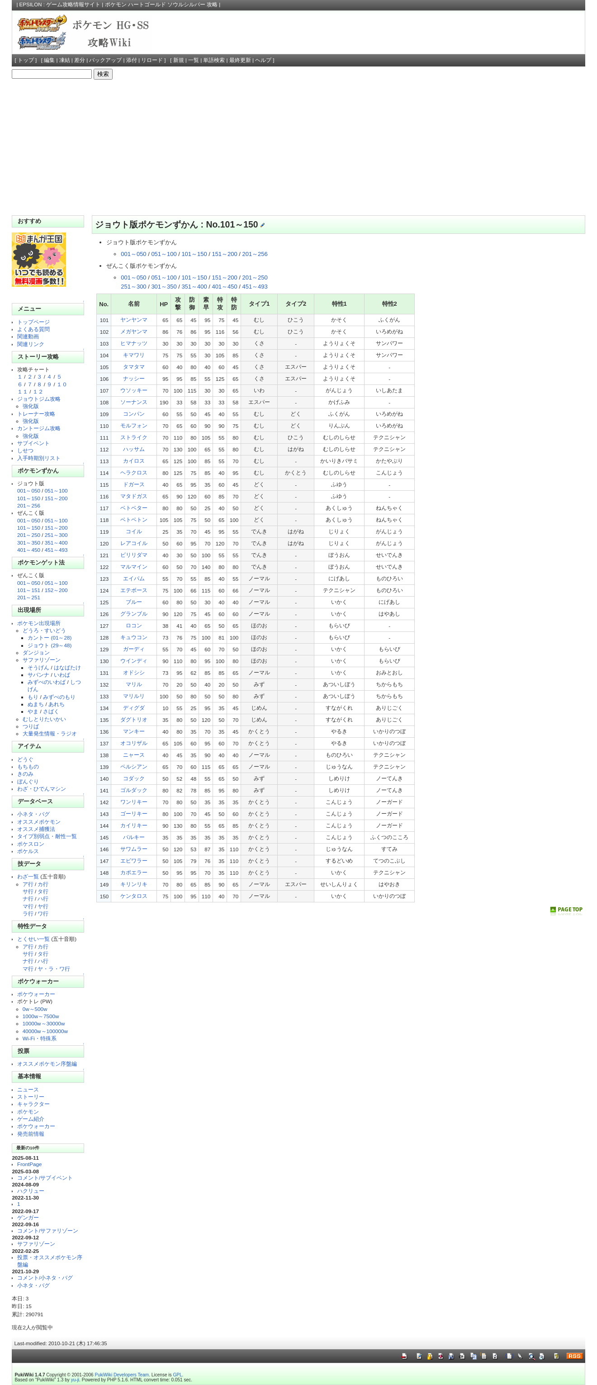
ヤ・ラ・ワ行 (54, 969)
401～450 (28, 550)
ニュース (28, 1089)
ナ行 (28, 898)
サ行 (28, 891)
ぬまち (36, 704)
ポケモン (28, 1112)
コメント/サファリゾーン (47, 1230)
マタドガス (133, 496)
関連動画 (28, 336)
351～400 (56, 542)
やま (33, 711)
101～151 (28, 590)
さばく (51, 711)
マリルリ (134, 696)
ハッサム (134, 449)
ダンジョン (36, 652)
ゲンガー (28, 1217)
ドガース (134, 484)
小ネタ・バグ (33, 814)
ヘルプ (263, 60)
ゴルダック (133, 790)
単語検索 (214, 60)
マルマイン (133, 566)
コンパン (134, 414)
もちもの (28, 766)
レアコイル (133, 543)
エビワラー (133, 860)
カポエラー (133, 872)
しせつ (25, 450)
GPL (177, 1374)
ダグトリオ (133, 719)
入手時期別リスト (39, 458)
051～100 (56, 490)
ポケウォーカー (36, 994)
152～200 (56, 590)
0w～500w (35, 1009)
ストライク (133, 437)
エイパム (134, 578)
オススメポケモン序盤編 (47, 1064)
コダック (134, 778)
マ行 (28, 906)
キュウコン (133, 637)
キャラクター (33, 1104)
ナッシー (134, 378)
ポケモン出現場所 (39, 623)
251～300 (56, 535)
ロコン (134, 625)
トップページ (33, 322)
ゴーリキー (133, 813)
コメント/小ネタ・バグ (45, 1278)
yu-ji (75, 1379)
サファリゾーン (42, 660)
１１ (22, 391)
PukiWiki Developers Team (122, 1374)
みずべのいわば (47, 682)
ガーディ (134, 649)
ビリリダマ (133, 555)
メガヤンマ (133, 331)
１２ (38, 391)
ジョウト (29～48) (49, 645)
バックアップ (105, 60)
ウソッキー (133, 390)
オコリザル (133, 743)
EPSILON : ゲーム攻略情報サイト (60, 4)
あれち (56, 704)
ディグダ (134, 708)
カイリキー (133, 825)
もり (33, 697)
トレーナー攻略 (36, 414)
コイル (134, 531)
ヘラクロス (133, 472)
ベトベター (133, 508)
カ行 (43, 884)
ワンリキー (133, 802)
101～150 (28, 498)
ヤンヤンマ (133, 320)
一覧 (193, 60)
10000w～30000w (44, 1023)
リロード (152, 60)
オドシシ (134, 672)
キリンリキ (133, 884)
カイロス (134, 461)
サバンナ (38, 675)
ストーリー (30, 1097)
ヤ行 (43, 906)
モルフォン (133, 425)
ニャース (134, 755)
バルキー (134, 837)
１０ (62, 384)
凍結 (64, 60)
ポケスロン (30, 844)
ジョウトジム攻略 (39, 399)
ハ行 (43, 898)
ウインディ (133, 661)
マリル (134, 684)
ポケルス (28, 851)
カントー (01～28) (49, 637)
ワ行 (43, 913)
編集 (49, 60)
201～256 (28, 505)
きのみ (25, 774)
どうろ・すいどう (44, 630)
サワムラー (133, 849)
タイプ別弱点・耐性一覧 (47, 836)
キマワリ (134, 355)
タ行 (43, 891)
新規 (178, 60)
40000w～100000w (45, 1031)
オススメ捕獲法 (36, 829)
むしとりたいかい (44, 719)
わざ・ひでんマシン (41, 789)
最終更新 (240, 60)
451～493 (56, 550)
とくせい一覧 (33, 939)
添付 (131, 60)
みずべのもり (59, 697)
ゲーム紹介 (30, 1119)
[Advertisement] (298, 147)
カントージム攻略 (39, 428)
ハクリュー (30, 1191)
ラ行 (28, 913)
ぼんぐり (28, 781)
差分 (79, 60)
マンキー (134, 731)
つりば (31, 726)
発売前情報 (30, 1134)
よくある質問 (33, 329)
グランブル (133, 614)
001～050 (28, 490)
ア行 (28, 884)
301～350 (28, 542)
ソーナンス (133, 402)
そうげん (38, 667)
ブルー (134, 602)
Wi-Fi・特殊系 (40, 1038)
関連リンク (30, 344)
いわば (62, 675)
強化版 (31, 406)
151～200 (56, 498)
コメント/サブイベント (45, 1178)
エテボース (133, 590)
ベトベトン (133, 519)
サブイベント (33, 443)
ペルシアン (133, 766)
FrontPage (29, 1164)
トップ (26, 60)
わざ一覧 (28, 876)
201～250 (28, 535)
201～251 (28, 597)
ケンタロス (133, 896)
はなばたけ (67, 667)
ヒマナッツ (133, 343)
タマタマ (134, 367)
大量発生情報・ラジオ (50, 733)
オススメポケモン (39, 822)
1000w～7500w (41, 1016)
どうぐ (25, 759)
